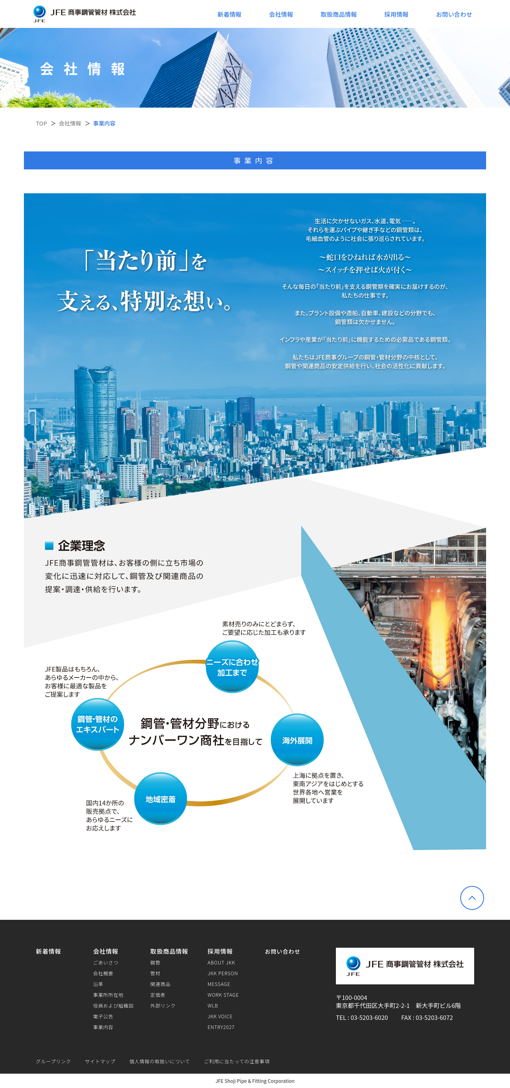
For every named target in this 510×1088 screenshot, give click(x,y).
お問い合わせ (454, 14)
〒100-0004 (351, 997)
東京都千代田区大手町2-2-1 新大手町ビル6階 (398, 1005)
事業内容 (103, 1027)
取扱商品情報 (339, 14)
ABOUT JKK (221, 962)
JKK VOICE (220, 1016)
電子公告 (103, 1016)
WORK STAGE (223, 994)
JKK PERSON (223, 973)
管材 (155, 973)
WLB (213, 1005)
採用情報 (396, 14)
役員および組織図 (113, 1005)
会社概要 (103, 973)
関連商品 (160, 984)
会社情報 (281, 14)
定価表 (157, 994)
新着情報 (230, 14)
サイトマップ (100, 1061)
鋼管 (155, 962)
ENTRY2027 (221, 1027)
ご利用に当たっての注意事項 (237, 1061)
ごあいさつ (106, 962)
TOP (41, 123)
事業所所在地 (108, 994)
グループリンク (53, 1061)
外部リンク (163, 1005)
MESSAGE (219, 984)
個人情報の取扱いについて (159, 1061)
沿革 (98, 984)
